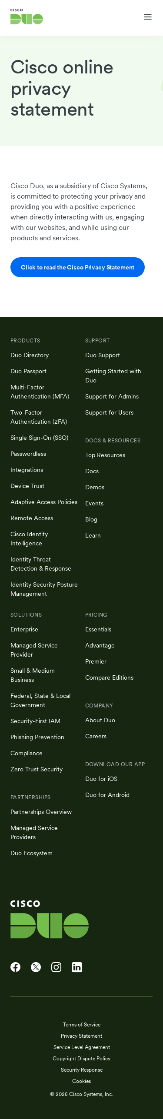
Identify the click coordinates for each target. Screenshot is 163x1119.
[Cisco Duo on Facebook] (15, 967)
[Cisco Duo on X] (36, 967)
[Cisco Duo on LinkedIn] (77, 967)
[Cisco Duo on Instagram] (56, 967)
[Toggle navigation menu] (148, 17)
